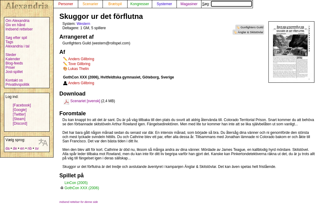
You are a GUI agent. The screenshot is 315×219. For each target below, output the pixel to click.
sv (37, 148)
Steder (10, 55)
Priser (10, 67)
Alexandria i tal (17, 46)
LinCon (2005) (76, 183)
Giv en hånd (15, 25)
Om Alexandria (17, 21)
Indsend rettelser (19, 29)
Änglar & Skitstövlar (250, 32)
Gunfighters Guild (251, 27)
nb (30, 148)
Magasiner (189, 4)
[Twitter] (19, 114)
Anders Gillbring (81, 59)
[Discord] (20, 123)
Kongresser (139, 4)
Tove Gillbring (79, 64)
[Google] (19, 110)
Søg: (227, 4)
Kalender (12, 59)
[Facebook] (22, 105)
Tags (9, 42)
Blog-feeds (14, 63)
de (15, 148)
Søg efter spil (16, 38)
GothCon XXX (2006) (82, 188)
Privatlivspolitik (17, 84)
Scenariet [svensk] (85, 101)
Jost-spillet (14, 72)
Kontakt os (14, 80)
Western (83, 24)
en (22, 148)
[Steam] (19, 119)
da (7, 148)
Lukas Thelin (78, 69)
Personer (65, 4)
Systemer (164, 4)
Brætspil (115, 4)
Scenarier (90, 4)
